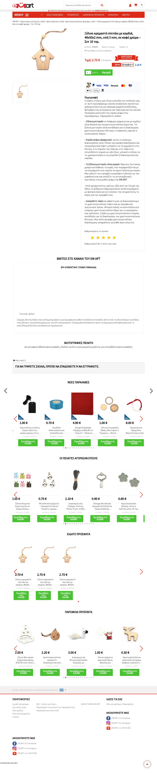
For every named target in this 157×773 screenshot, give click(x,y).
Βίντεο (126, 14)
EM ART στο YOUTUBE (118, 728)
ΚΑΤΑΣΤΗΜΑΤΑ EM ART (90, 704)
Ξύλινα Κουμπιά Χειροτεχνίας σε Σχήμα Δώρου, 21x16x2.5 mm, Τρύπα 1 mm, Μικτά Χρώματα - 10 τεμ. (25, 506)
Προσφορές (73, 14)
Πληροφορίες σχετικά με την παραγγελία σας (55, 707)
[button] (63, 447)
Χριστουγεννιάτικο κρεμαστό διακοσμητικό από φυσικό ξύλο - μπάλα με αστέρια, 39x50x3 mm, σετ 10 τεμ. (52, 660)
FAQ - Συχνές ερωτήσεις (46, 704)
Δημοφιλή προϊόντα (93, 14)
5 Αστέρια (114, 237)
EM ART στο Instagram (118, 723)
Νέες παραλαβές (55, 14)
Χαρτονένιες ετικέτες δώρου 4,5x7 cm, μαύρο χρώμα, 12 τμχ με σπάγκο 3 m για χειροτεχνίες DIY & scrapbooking (30, 430)
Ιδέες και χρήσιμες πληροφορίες (120, 704)
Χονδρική (113, 14)
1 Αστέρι (92, 237)
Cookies (15, 717)
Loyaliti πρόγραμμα (20, 704)
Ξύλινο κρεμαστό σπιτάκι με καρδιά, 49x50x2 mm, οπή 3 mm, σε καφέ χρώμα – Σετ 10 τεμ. (23, 582)
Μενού (21, 15)
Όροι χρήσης (17, 710)
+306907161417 (100, 11)
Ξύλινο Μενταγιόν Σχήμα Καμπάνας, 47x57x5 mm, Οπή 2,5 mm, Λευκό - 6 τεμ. (25, 660)
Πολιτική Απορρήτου (21, 713)
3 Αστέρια (103, 237)
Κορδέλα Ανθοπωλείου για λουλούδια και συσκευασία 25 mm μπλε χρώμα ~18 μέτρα (56, 430)
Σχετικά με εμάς (19, 707)
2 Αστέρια (98, 237)
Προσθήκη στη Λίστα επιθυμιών (98, 51)
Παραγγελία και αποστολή (47, 710)
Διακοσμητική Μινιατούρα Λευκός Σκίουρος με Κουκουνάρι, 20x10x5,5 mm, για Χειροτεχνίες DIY (78, 660)
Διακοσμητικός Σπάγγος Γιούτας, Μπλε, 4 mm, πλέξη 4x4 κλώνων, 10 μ (78, 506)
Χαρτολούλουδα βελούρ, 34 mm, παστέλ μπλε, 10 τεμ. (132, 506)
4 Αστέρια (109, 237)
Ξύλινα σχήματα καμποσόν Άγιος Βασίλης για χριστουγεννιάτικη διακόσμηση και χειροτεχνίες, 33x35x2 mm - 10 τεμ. (105, 660)
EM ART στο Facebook (118, 718)
